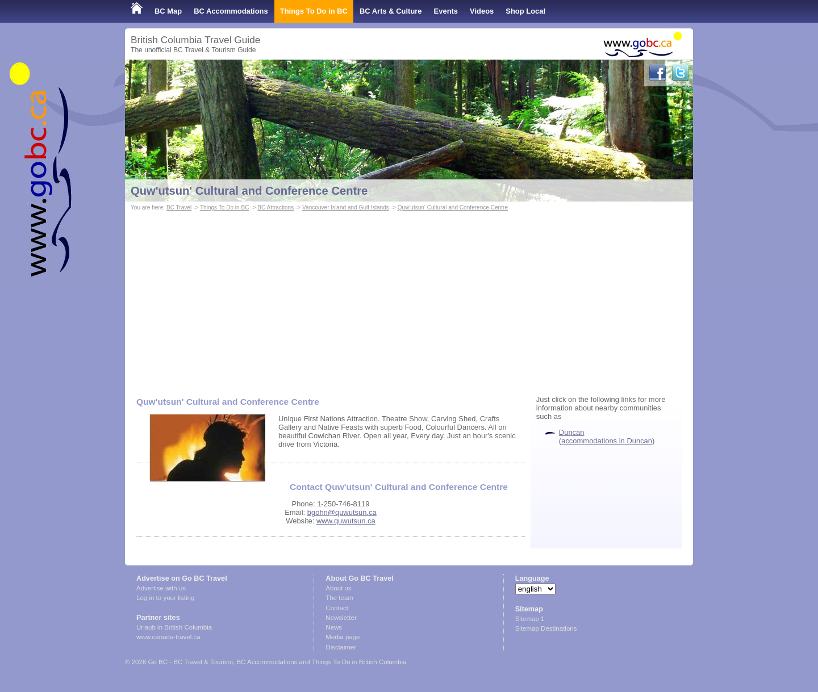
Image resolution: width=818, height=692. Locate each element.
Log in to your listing (165, 597)
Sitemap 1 (530, 618)
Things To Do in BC (314, 11)
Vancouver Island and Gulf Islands (345, 207)
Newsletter (340, 617)
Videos (482, 11)
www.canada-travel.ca (168, 637)
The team (339, 597)
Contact (336, 608)
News (333, 627)
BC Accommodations (231, 11)
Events (446, 11)
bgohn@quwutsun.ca (342, 512)
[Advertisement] (409, 298)
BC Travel (178, 207)
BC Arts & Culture (391, 11)
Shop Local (525, 11)
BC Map (168, 11)
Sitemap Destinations (546, 628)
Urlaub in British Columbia (174, 627)
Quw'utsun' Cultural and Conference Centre (249, 190)
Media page (342, 637)
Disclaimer (340, 647)
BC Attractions (275, 207)
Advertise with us (161, 588)
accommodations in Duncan (606, 441)
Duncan (572, 432)
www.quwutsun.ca (345, 521)
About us (338, 588)
